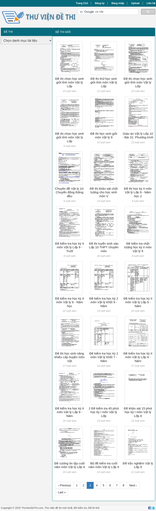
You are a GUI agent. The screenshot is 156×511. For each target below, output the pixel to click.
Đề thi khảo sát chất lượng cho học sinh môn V (104, 192)
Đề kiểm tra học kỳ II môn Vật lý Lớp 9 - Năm (138, 302)
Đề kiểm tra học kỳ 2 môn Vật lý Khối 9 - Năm (103, 302)
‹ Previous (64, 485)
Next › (133, 485)
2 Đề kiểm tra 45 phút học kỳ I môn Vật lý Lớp (104, 412)
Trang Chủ (82, 3)
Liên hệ (151, 3)
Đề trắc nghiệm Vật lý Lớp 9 (138, 465)
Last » (62, 492)
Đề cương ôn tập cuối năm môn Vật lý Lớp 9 (69, 465)
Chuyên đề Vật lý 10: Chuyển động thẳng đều (69, 192)
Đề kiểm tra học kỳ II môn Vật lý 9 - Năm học (69, 302)
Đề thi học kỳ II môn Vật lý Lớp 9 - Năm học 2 (138, 192)
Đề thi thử (93, 508)
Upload (135, 3)
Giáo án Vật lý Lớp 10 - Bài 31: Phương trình (137, 135)
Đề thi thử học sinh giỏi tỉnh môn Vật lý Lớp (103, 82)
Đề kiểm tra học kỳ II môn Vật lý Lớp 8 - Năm (138, 357)
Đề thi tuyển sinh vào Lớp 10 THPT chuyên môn (103, 247)
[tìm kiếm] (107, 12)
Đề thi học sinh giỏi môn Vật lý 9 (103, 135)
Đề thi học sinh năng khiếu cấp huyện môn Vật (70, 357)
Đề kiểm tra (80, 508)
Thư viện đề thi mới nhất (58, 508)
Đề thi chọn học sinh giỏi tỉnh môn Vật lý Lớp (69, 82)
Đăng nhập (118, 3)
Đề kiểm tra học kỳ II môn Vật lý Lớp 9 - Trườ (69, 247)
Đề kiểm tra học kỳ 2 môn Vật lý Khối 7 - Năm (103, 357)
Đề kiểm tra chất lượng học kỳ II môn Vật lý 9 (138, 247)
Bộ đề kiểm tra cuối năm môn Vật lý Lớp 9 (103, 465)
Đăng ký (99, 3)
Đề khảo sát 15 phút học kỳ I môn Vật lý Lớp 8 (138, 412)
